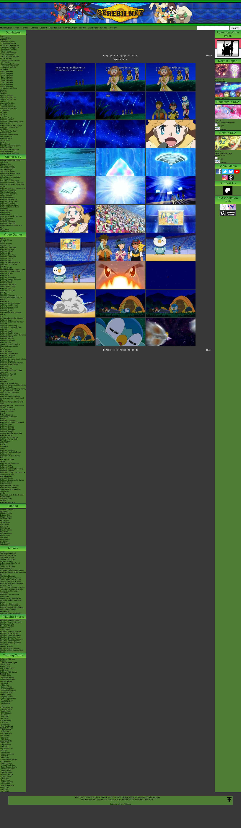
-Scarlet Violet (5, 711)
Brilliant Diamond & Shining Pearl (12, 270)
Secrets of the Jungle (8, 609)
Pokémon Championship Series (12, 122)
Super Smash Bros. (7, 474)
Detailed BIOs (5, 515)
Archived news (5, 38)
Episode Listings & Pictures (10, 160)
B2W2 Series (5, 539)
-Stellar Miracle (5, 771)
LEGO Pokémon (6, 137)
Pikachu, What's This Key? (10, 648)
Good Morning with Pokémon (11, 216)
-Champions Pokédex (8, 68)
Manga (13, 505)
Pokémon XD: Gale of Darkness (12, 422)
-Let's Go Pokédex (7, 55)
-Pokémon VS (5, 784)
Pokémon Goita (6, 499)
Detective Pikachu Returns (10, 262)
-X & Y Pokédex (6, 51)
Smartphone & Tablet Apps (10, 489)
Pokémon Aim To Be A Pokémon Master (12, 185)
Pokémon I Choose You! (9, 604)
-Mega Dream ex (6, 748)
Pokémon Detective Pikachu (10, 613)
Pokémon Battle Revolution (10, 396)
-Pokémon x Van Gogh (8, 131)
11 (133, 56)
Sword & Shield (6, 268)
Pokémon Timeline (7, 118)
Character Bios (5, 164)
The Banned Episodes (8, 194)
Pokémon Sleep (6, 260)
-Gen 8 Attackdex (6, 84)
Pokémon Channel (7, 426)
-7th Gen (3, 116)
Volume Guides (6, 519)
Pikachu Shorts (13, 616)
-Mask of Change (6, 774)
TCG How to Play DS (8, 374)
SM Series (4, 545)
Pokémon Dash (6, 424)
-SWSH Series (5, 713)
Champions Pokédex (97, 28)
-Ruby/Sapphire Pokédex (9, 45)
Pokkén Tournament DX (9, 307)
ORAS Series (5, 543)
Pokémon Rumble (7, 387)
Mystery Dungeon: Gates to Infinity (13, 359)
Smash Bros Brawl (7, 411)
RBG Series (4, 521)
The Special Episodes (8, 192)
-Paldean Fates (6, 702)
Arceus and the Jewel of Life (10, 580)
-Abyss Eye (4, 743)
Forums (25, 28)
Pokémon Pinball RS (8, 430)
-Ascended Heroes (7, 678)
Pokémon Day (5, 133)
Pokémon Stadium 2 (7, 450)
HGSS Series (5, 535)
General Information (7, 509)
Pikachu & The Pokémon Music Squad (11, 651)
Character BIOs (6, 513)
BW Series (4, 537)
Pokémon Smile (6, 283)
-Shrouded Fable (6, 696)
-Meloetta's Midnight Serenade (11, 589)
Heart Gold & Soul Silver (9, 383)
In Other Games (6, 482)
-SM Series (4, 715)
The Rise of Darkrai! (7, 576)
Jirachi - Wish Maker (7, 567)
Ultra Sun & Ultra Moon (8, 296)
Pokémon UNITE (6, 259)
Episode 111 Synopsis (225, 123)
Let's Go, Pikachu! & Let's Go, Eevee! (11, 298)
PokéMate (4, 443)
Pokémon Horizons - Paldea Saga (12, 188)
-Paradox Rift (5, 704)
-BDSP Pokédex (6, 58)
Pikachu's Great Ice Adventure (11, 639)
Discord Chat (5, 144)
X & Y (2, 316)
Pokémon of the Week (8, 109)
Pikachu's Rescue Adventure (10, 622)
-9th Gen (3, 112)
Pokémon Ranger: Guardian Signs (13, 385)
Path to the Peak (6, 211)
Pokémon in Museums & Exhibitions (9, 128)
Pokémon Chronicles (8, 190)
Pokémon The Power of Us (10, 606)
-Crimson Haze (5, 776)
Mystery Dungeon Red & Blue (11, 433)
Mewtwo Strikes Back (8, 556)
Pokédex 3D (4, 366)
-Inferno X (4, 750)
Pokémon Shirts (6, 138)
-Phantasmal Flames (8, 679)
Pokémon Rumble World (9, 333)
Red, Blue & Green (7, 460)
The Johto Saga (6, 170)
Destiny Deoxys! (6, 569)
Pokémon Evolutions (7, 203)
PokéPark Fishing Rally (8, 439)
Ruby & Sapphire (6, 415)
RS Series (4, 526)
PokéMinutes (5, 212)
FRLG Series (5, 528)
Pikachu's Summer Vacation (10, 620)
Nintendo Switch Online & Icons (12, 495)
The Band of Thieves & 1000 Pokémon (10, 328)
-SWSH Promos (6, 733)
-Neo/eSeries (5, 724)
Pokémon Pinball (6, 467)
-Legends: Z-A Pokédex (9, 66)
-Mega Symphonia (7, 754)
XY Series (4, 541)
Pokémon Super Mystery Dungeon (13, 335)
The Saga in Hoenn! (7, 171)
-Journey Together (7, 689)
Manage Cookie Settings (149, 797)
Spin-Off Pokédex (6, 96)
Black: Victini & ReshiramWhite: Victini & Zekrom (12, 584)
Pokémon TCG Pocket (8, 264)
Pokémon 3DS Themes (8, 487)
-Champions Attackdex (8, 88)
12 (137, 56)
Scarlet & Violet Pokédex (74, 28)
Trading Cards (13, 655)
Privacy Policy (129, 797)
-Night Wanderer (6, 772)
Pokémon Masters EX (8, 257)
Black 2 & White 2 (6, 352)
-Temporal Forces (6, 700)
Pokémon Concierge (7, 222)
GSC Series (4, 524)
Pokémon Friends (6, 251)
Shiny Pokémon (6, 196)
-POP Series (4, 739)
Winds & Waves (6, 240)
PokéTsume (4, 231)
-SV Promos (4, 732)
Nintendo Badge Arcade (9, 346)
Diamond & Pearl (6, 380)
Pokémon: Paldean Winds (9, 207)
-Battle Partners (6, 763)
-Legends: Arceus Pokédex (10, 60)
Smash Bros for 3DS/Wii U (10, 344)
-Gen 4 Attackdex (6, 77)
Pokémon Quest (6, 311)
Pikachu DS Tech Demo (9, 437)
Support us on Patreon (120, 804)
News (2, 36)
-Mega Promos (5, 730)
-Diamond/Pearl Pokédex (9, 47)
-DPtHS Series (5, 720)
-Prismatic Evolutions (8, 691)
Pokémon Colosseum (8, 420)
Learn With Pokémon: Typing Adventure (11, 371)
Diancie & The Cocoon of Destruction (9, 595)
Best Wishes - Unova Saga (10, 177)
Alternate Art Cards (7, 668)
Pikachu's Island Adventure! (10, 635)
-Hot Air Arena (5, 761)
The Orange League (7, 168)
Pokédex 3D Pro (6, 368)
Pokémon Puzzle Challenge (10, 452)
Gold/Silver (4, 446)
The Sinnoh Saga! (7, 175)
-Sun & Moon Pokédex (8, 53)
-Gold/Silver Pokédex (8, 43)
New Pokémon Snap (7, 286)
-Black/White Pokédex (8, 49)
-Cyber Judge (5, 780)
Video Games (13, 234)
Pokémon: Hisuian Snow (9, 205)
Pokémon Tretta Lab (7, 355)
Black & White (5, 350)
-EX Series (4, 722)
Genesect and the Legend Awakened (9, 592)
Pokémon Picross (6, 337)
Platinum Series (6, 534)
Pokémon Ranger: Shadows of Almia (11, 403)
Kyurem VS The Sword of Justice (12, 587)
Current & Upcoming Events (10, 146)
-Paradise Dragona (7, 769)
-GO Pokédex (5, 62)
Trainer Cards (5, 665)
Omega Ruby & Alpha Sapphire (11, 318)
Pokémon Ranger (6, 432)
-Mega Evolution (6, 681)
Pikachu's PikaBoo (7, 626)
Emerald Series (6, 530)
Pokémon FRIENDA (7, 502)
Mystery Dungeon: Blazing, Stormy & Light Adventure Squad (13, 390)
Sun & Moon (4, 294)
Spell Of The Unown (7, 559)
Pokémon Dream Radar (9, 353)
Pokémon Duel (5, 342)
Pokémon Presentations (9, 135)
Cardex (3, 101)
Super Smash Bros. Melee (10, 456)
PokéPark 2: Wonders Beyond (11, 363)
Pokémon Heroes (6, 565)
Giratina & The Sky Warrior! (10, 578)
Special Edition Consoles (9, 486)
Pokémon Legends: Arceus (10, 272)
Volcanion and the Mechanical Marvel (11, 601)
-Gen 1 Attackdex (6, 71)
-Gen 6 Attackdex (6, 81)
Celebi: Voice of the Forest (10, 563)
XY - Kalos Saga (6, 179)
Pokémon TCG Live (7, 290)
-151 (2, 705)
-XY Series (4, 717)
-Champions (4, 110)
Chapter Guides (6, 517)
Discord (43, 28)
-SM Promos (4, 735)
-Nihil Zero (4, 746)
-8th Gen (3, 114)
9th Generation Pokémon (9, 150)
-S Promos (4, 789)
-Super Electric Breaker (8, 767)
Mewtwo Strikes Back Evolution (11, 608)
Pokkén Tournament (7, 340)
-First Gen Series (6, 726)
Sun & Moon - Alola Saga (9, 181)
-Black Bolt (4, 683)
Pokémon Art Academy (8, 326)
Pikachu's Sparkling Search (10, 641)
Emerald (3, 419)
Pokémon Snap (6, 465)
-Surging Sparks (6, 692)
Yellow (2, 461)
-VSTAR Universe (6, 782)
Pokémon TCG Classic (8, 672)
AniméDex (4, 162)
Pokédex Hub (55, 28)
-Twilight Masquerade (8, 698)
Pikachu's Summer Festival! (10, 631)
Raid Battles (4, 670)
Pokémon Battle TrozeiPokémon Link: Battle (12, 323)
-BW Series (4, 719)
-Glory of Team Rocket (8, 759)
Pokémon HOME (6, 273)
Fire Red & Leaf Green (8, 417)
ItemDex (3, 90)
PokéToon (4, 209)
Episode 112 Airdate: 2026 (223, 153)
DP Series (4, 532)
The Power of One (7, 557)
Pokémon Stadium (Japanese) (11, 469)
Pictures (220, 129)
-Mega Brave (5, 752)
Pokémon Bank (6, 320)
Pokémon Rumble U (7, 357)
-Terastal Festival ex (7, 765)
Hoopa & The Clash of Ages (10, 598)
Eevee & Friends (6, 646)
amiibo (2, 493)
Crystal (2, 448)
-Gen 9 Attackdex (6, 86)
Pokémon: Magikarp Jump (10, 303)
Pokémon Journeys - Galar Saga (12, 183)
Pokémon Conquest (7, 361)
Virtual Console (6, 484)
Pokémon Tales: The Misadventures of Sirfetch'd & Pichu (11, 225)
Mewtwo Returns (6, 561)
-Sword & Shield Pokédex (9, 56)
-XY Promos (4, 737)
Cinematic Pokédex (7, 103)
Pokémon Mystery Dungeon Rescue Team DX (10, 280)
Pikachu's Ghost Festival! (9, 633)
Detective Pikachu (7, 309)
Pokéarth (113, 28)
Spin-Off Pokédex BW (8, 99)
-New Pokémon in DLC (8, 151)
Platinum (3, 381)
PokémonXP (4, 123)
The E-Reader (5, 441)
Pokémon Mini (5, 454)
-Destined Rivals (6, 687)
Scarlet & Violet (6, 244)
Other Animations (6, 218)
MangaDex (4, 511)
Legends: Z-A (5, 246)
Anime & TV (13, 156)
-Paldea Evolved (6, 709)
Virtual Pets (4, 491)
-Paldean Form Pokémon (9, 153)
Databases (13, 32)
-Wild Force (4, 778)
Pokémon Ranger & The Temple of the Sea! (13, 573)
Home (16, 28)
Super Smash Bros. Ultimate (10, 313)
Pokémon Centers (7, 120)
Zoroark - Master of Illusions (10, 582)
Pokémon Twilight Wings (9, 201)
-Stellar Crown (5, 694)
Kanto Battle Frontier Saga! (10, 173)
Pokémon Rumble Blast (9, 365)
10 (129, 56)
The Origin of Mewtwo (8, 554)
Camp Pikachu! (6, 628)
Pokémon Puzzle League (9, 463)
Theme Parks (5, 140)
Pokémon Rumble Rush (9, 305)
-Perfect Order (5, 676)
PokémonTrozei (6, 435)
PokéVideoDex (5, 214)
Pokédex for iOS (6, 376)
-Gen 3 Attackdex (6, 75)
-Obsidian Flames (6, 707)
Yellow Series (5, 522)
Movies (13, 548)
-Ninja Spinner (5, 745)
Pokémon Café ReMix (8, 255)
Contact (34, 28)
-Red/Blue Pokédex (7, 42)
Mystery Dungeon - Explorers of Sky (12, 399)
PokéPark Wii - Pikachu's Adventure (9, 393)
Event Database (6, 148)
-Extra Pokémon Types (8, 663)
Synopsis (219, 159)
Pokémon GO (5, 253)
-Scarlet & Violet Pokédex (9, 64)
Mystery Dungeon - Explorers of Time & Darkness (12, 406)
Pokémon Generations (8, 199)
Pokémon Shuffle (6, 331)
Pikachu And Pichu (7, 624)
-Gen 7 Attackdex (6, 83)
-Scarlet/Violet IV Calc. (8, 107)
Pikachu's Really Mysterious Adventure (10, 643)
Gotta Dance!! (5, 630)
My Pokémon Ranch (7, 409)
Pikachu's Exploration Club (10, 637)
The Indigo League (7, 166)
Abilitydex (3, 94)
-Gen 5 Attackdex (6, 79)
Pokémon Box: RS (7, 428)
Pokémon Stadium (7, 471)
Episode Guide (120, 59)
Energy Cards (5, 666)
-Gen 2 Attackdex (6, 73)
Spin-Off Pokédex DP (8, 97)
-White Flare (4, 685)
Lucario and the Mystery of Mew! (12, 570)
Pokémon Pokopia (7, 249)
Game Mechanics (6, 105)
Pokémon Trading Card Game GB (12, 473)
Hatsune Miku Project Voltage (11, 125)
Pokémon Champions (8, 247)
